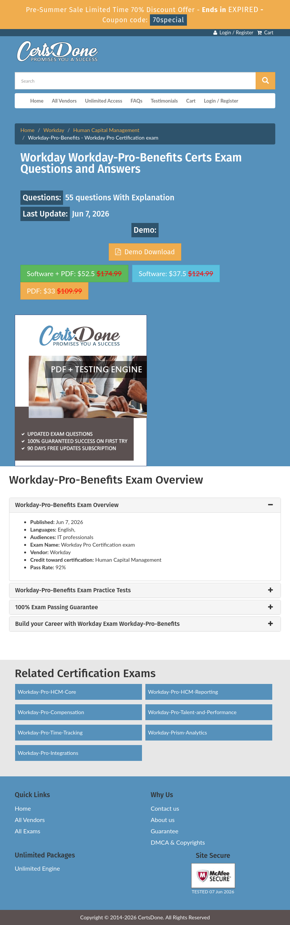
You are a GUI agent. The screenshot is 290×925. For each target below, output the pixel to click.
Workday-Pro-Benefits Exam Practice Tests (73, 590)
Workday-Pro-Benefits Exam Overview (67, 505)
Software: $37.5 (176, 273)
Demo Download (145, 252)
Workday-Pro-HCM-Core (47, 691)
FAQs (136, 101)
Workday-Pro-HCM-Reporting (183, 691)
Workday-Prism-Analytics (177, 732)
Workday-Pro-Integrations (48, 753)
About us (162, 819)
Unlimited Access (103, 101)
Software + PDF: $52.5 (74, 273)
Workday (53, 130)
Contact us (165, 808)
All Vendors (64, 101)
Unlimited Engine (37, 868)
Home (36, 101)
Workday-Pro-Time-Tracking (50, 732)
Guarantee (164, 830)
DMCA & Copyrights (178, 842)
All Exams (27, 830)
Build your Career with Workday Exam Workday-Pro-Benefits (97, 624)
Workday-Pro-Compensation (51, 712)
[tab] (145, 505)
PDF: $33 (54, 291)
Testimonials (164, 101)
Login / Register (233, 32)
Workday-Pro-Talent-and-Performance (192, 712)
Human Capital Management (106, 130)
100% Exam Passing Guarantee (56, 607)
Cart (265, 32)
